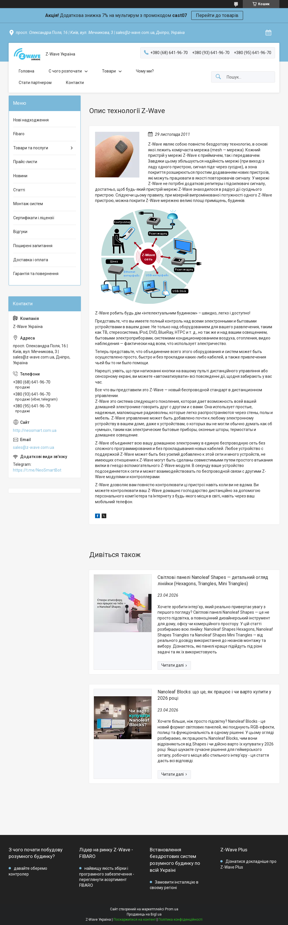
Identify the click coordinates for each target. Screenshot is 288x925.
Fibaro (18, 133)
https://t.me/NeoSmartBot (37, 470)
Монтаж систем (28, 203)
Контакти (75, 82)
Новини (20, 175)
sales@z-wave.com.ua (33, 447)
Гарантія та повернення (35, 273)
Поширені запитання (32, 245)
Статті (19, 190)
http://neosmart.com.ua (34, 430)
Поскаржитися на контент (134, 920)
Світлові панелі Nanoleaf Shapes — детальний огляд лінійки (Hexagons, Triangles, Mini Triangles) (213, 580)
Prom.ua (171, 909)
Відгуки (20, 231)
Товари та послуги (30, 148)
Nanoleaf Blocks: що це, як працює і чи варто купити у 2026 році (214, 695)
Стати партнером (35, 82)
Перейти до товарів (217, 15)
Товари (109, 71)
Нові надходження (31, 120)
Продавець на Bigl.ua (144, 914)
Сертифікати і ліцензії (33, 217)
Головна (26, 71)
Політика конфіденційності (180, 920)
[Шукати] (218, 77)
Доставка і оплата (30, 260)
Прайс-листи (25, 161)
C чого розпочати (65, 71)
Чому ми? (145, 71)
